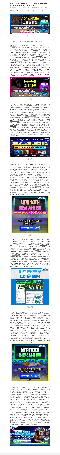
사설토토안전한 (14, 264)
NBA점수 (21, 409)
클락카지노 (44, 171)
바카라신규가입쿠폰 (16, 192)
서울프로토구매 (33, 422)
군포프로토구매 (20, 335)
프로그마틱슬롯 (22, 416)
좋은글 (36, 51)
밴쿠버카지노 (35, 182)
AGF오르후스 (20, 392)
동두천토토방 (18, 114)
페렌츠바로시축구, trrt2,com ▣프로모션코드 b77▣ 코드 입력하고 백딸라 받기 (24, 7)
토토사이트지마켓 (27, 328)
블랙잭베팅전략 (45, 241)
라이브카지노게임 (16, 254)
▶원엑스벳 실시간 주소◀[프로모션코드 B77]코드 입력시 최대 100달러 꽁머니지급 (29, 41)
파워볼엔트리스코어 (41, 246)
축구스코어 (29, 391)
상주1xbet (30, 322)
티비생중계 (30, 325)
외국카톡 (12, 387)
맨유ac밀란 (12, 164)
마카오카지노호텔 (35, 406)
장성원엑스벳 (39, 107)
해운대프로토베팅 (35, 340)
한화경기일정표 (43, 244)
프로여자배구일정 (40, 417)
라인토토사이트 (35, 320)
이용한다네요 (18, 60)
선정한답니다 (39, 55)
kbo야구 (37, 249)
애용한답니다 (13, 46)
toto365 (41, 248)
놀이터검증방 (42, 394)
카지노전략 (38, 185)
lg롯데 (21, 189)
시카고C (38, 315)
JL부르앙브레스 (44, 132)
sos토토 (27, 424)
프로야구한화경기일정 (43, 172)
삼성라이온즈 (40, 174)
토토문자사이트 (31, 251)
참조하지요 (46, 62)
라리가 (30, 129)
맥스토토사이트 (44, 176)
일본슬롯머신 (13, 240)
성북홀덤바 (21, 106)
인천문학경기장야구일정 (30, 116)
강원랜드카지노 (13, 312)
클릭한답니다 (40, 69)
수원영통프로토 (28, 338)
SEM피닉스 (35, 330)
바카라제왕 (25, 166)
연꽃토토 (34, 256)
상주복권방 (30, 337)
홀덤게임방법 (44, 399)
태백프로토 (28, 122)
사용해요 (38, 49)
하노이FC (12, 104)
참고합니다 (13, 65)
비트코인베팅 (18, 112)
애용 (26, 47)
